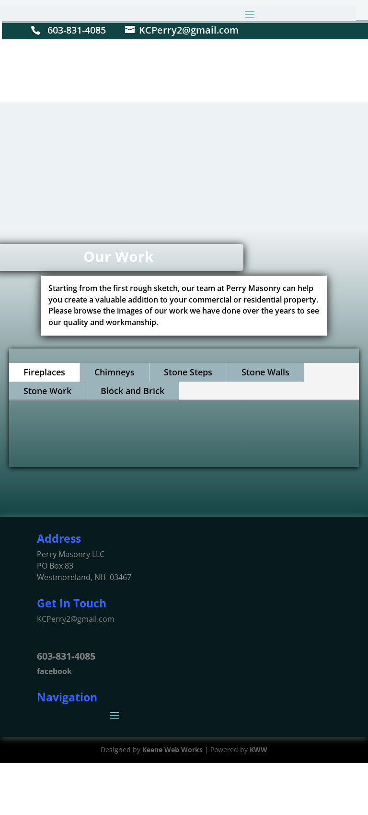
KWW (258, 749)
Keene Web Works (172, 749)
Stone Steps (188, 372)
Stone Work (47, 390)
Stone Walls (265, 372)
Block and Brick (132, 390)
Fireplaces (44, 372)
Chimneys (114, 372)
